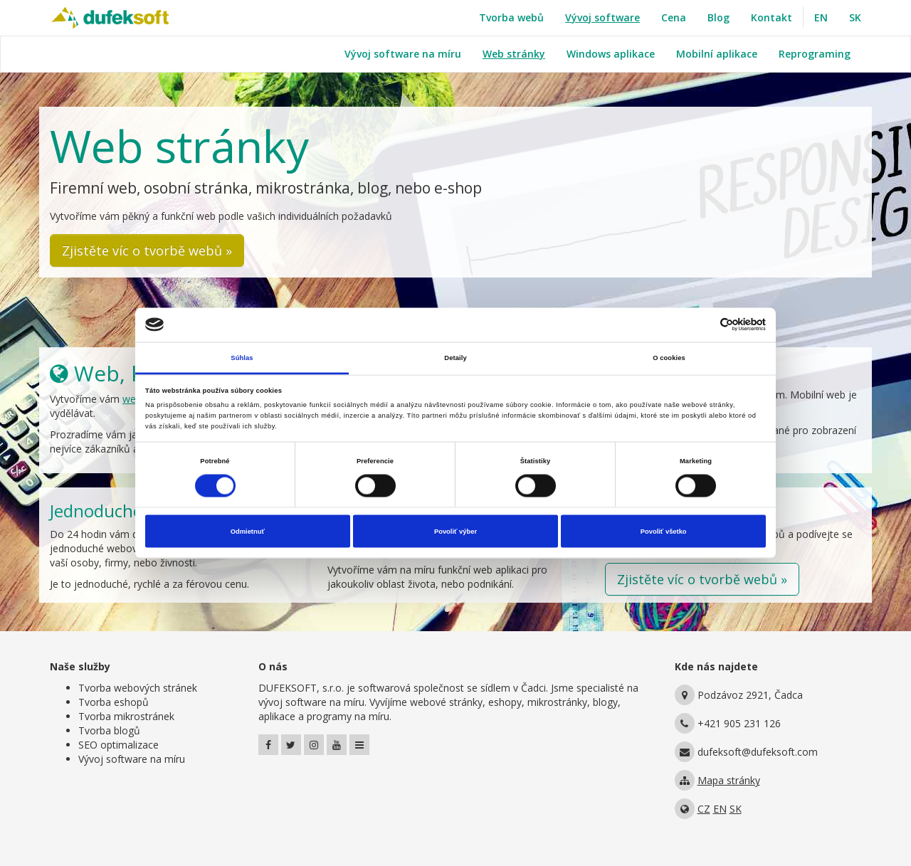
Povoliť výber (455, 531)
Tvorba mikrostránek (126, 716)
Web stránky (514, 53)
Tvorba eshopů (113, 702)
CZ (703, 808)
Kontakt (771, 17)
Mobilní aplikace (716, 53)
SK (855, 17)
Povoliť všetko (664, 531)
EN (821, 17)
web (132, 399)
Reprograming (815, 53)
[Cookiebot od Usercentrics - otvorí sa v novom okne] (703, 325)
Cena (673, 17)
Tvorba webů (511, 17)
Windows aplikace (611, 53)
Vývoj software (602, 17)
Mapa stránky (728, 780)
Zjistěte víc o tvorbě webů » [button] (147, 250)
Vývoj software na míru (402, 53)
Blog (718, 17)
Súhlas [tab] (242, 357)
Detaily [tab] (455, 357)
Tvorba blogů (109, 730)
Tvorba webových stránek (137, 688)
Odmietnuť (248, 531)
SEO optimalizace (118, 744)
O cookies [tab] (669, 357)
